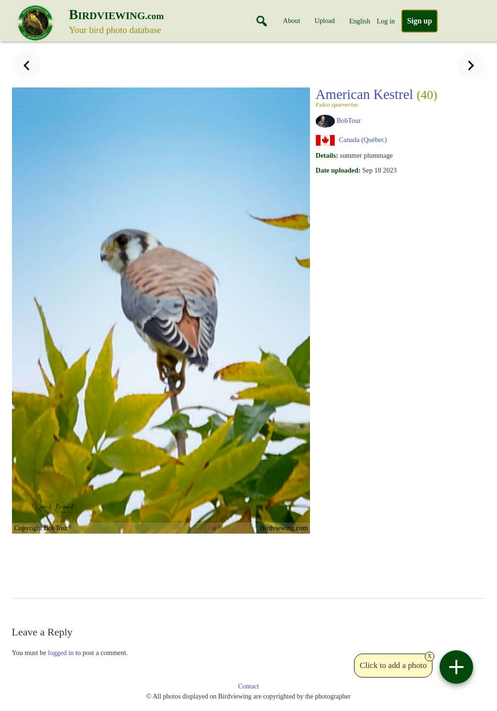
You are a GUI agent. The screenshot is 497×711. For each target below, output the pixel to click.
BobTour (348, 120)
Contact (248, 686)
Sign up (419, 21)
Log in (385, 21)
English (359, 21)
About (291, 20)
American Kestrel (376, 97)
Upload (325, 20)
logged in (61, 652)
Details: (327, 155)
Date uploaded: (338, 170)
